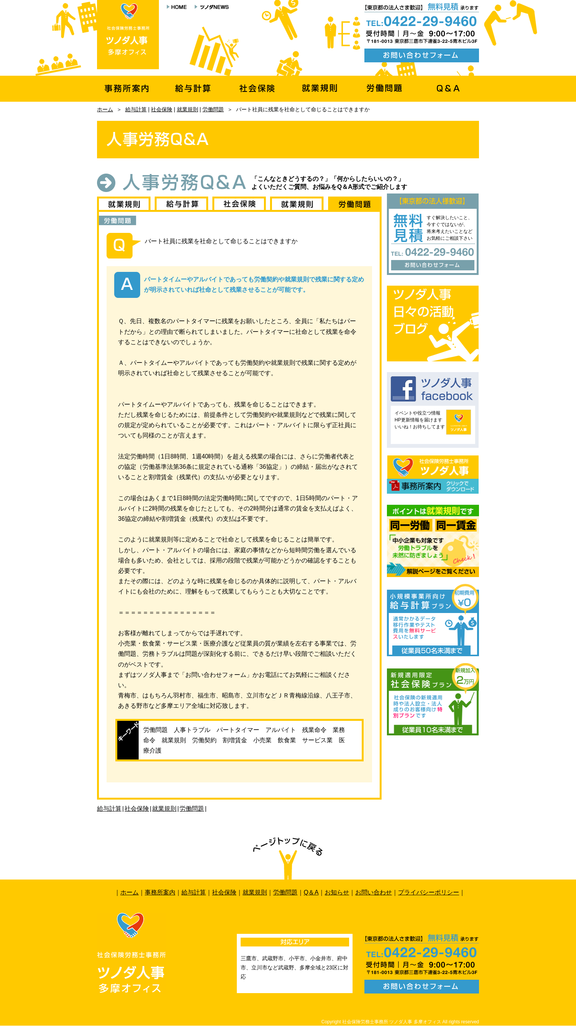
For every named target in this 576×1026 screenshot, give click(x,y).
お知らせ (337, 892)
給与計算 (136, 109)
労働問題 (213, 109)
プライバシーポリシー (428, 892)
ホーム (105, 109)
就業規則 (187, 109)
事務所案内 (160, 892)
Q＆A (311, 892)
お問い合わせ (373, 892)
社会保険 (161, 109)
